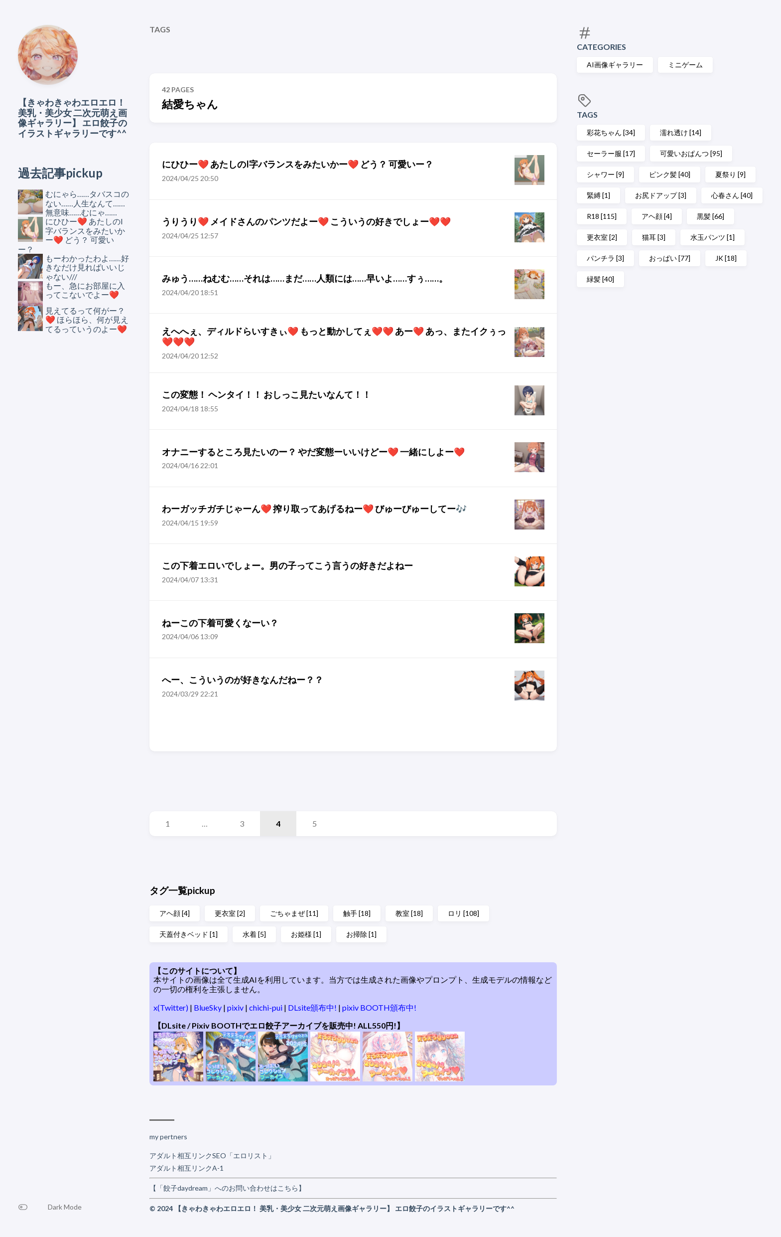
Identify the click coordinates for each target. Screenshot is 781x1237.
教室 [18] (409, 913)
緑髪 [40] (600, 279)
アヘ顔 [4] (657, 216)
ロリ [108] (463, 913)
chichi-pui (266, 1007)
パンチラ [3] (605, 258)
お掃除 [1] (361, 934)
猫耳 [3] (653, 237)
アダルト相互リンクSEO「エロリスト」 (212, 1155)
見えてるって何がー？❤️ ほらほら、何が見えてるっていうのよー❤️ (87, 320)
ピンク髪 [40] (669, 174)
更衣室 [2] (602, 237)
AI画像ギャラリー (615, 64)
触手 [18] (357, 913)
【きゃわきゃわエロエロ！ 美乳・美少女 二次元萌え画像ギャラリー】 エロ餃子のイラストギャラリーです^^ (72, 118)
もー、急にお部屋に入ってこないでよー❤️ (85, 290)
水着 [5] (254, 934)
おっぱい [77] (669, 258)
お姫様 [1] (306, 934)
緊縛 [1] (598, 195)
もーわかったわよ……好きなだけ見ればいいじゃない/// (87, 267)
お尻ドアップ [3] (660, 195)
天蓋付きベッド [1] (188, 934)
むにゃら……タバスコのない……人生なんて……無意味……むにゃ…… (87, 203)
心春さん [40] (732, 195)
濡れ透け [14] (680, 132)
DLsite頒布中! (313, 1007)
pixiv (236, 1007)
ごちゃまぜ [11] (294, 913)
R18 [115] (602, 216)
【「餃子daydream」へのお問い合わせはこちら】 (227, 1188)
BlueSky (208, 1007)
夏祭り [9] (730, 174)
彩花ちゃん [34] (611, 132)
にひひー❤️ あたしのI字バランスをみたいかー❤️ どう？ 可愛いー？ (71, 234)
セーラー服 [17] (611, 153)
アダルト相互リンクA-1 (186, 1168)
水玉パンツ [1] (712, 237)
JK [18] (726, 258)
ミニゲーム (685, 64)
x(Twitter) (171, 1007)
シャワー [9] (605, 174)
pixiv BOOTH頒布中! (379, 1007)
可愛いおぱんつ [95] (691, 153)
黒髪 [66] (710, 216)
